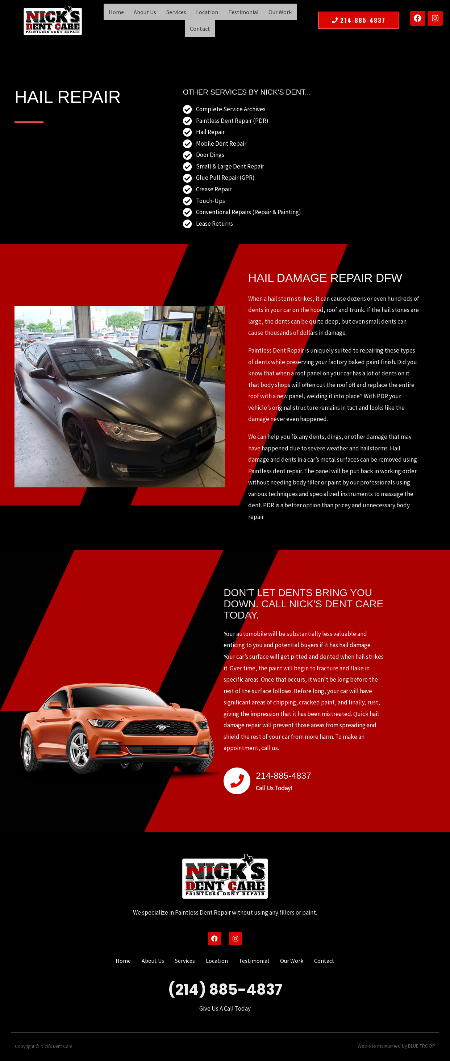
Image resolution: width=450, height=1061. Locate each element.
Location (192, 19)
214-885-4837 (292, 772)
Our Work (259, 19)
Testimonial (225, 19)
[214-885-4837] (237, 778)
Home (109, 19)
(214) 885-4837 (225, 987)
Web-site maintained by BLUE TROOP (398, 1044)
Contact (288, 19)
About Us (135, 19)
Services (164, 19)
